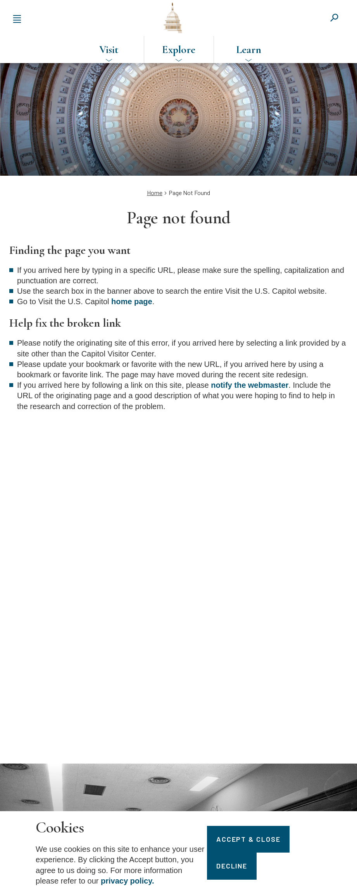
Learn (248, 49)
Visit (109, 49)
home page (131, 301)
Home (154, 192)
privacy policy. (127, 881)
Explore (178, 49)
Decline (231, 865)
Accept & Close (248, 839)
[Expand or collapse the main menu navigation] (17, 18)
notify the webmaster (249, 385)
